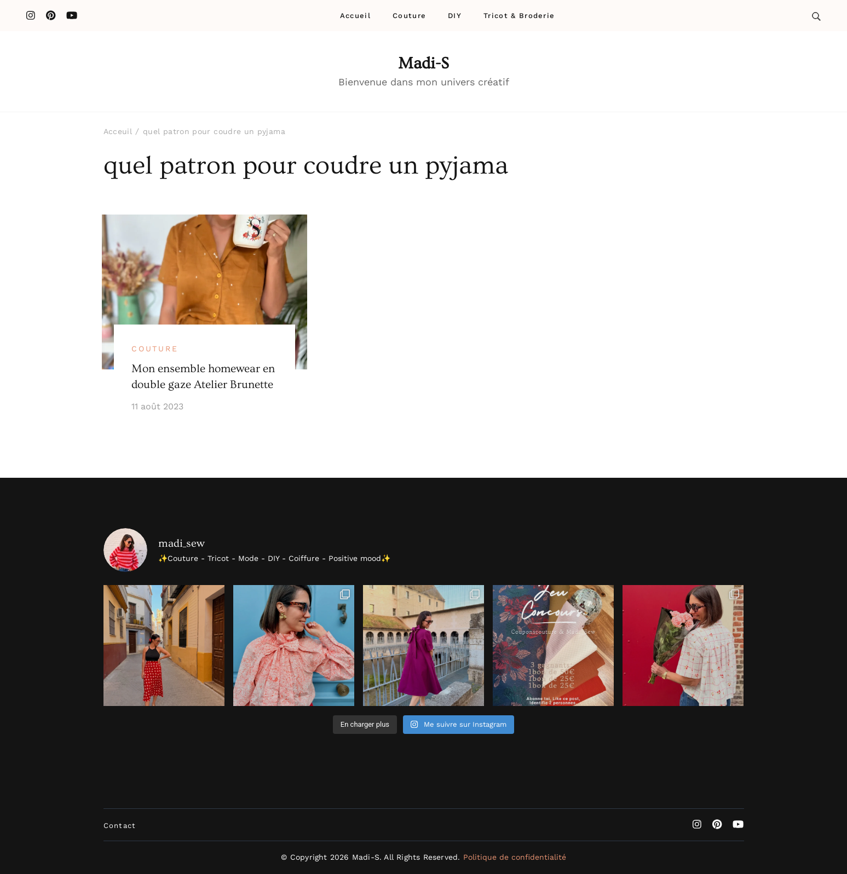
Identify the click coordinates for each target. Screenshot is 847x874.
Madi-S (423, 63)
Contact (119, 825)
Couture (409, 15)
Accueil (355, 15)
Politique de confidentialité (514, 857)
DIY (455, 15)
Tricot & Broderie (519, 15)
